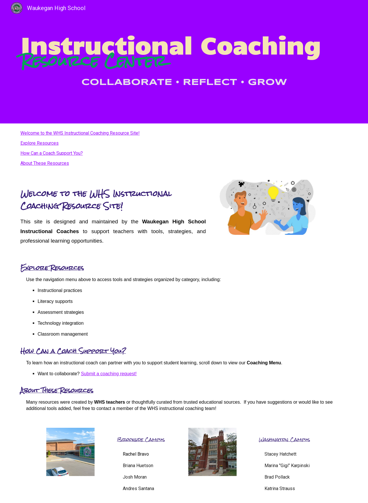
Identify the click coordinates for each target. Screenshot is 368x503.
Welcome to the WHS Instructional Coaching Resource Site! (80, 133)
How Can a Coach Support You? (51, 153)
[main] (184, 62)
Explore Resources (39, 143)
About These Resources (44, 163)
